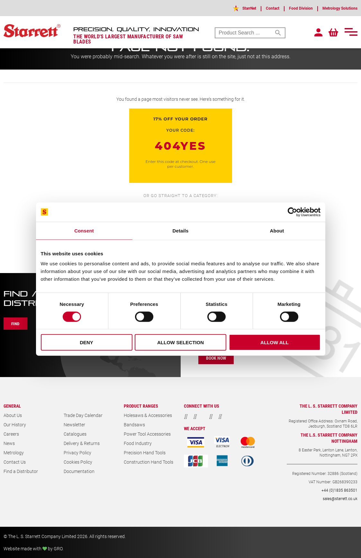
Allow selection (180, 342)
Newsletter (74, 424)
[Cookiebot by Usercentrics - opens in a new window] (292, 212)
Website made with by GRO (33, 548)
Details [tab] (181, 230)
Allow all (274, 342)
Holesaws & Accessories (148, 415)
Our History (15, 424)
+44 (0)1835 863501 (339, 490)
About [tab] (277, 230)
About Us (13, 415)
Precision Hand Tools (145, 452)
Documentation (79, 471)
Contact (261, 8)
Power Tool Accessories (147, 434)
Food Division (292, 8)
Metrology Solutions (336, 8)
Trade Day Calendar (83, 415)
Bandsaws (134, 424)
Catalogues (75, 434)
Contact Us (15, 462)
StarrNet (234, 8)
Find (17, 323)
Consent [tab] (84, 230)
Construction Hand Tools (148, 462)
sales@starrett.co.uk (340, 498)
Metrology (14, 452)
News (9, 443)
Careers (11, 434)
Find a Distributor (21, 471)
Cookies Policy (78, 462)
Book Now (218, 358)
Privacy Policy (77, 452)
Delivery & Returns (82, 443)
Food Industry (138, 443)
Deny (86, 342)
